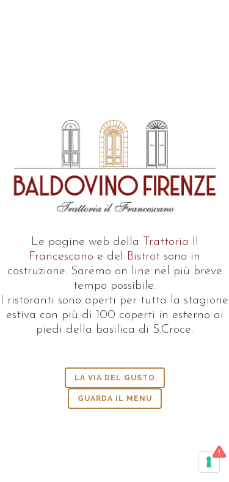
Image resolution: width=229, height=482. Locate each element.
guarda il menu (115, 398)
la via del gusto (115, 378)
